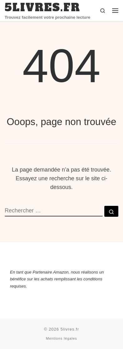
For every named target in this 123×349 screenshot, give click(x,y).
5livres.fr (69, 329)
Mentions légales (61, 338)
